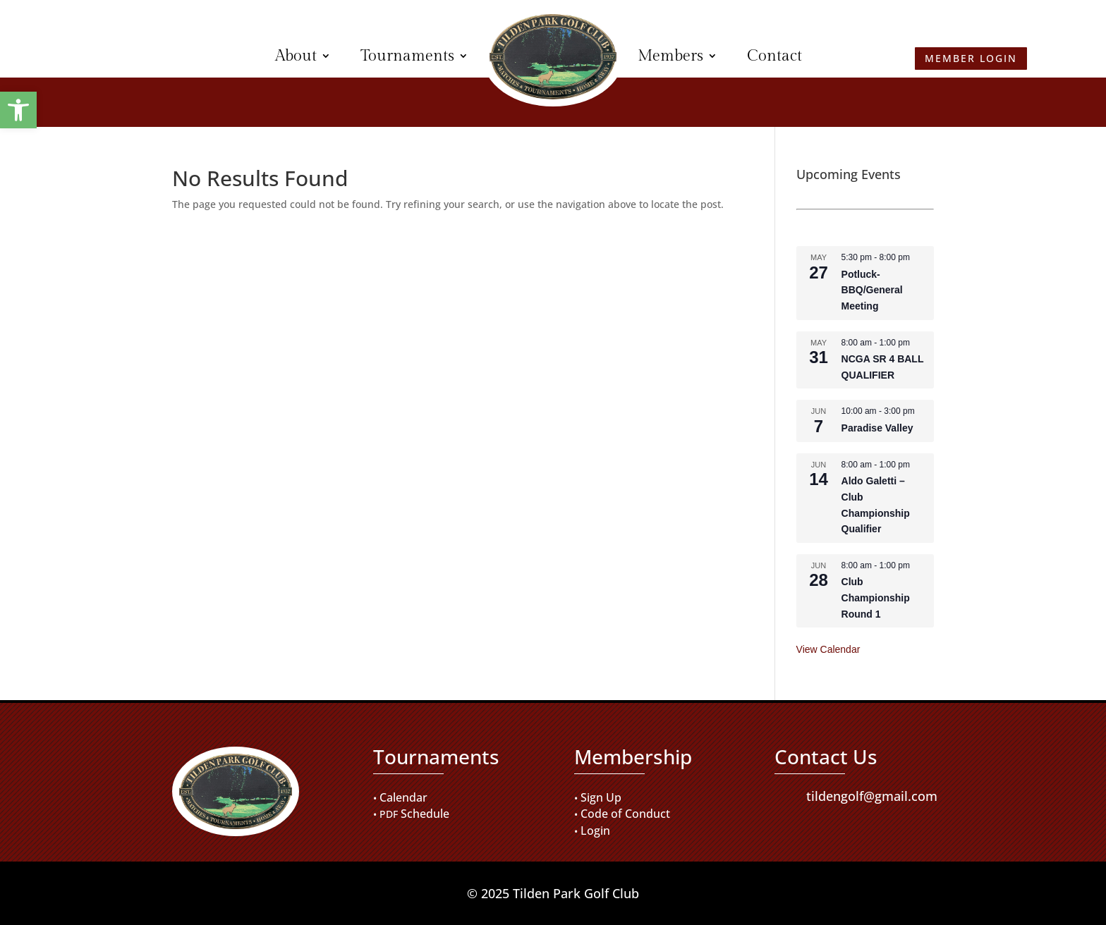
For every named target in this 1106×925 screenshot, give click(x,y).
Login (595, 830)
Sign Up (601, 797)
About (296, 56)
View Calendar (828, 649)
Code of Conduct (625, 813)
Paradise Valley (877, 428)
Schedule (425, 813)
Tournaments (407, 56)
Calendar (403, 797)
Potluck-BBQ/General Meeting (872, 290)
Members (670, 56)
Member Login (136, 54)
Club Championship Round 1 (875, 597)
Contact (774, 56)
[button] (18, 110)
